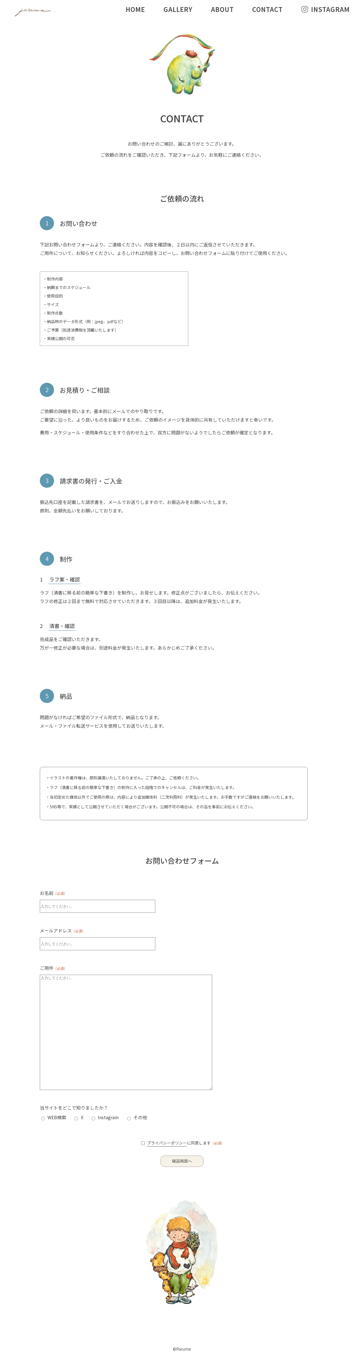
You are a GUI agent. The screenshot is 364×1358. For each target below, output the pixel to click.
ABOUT (222, 9)
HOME (135, 9)
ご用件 (53, 967)
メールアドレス (62, 930)
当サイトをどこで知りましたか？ (74, 1107)
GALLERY (178, 9)
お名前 (53, 893)
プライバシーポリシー (167, 1143)
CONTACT (267, 9)
